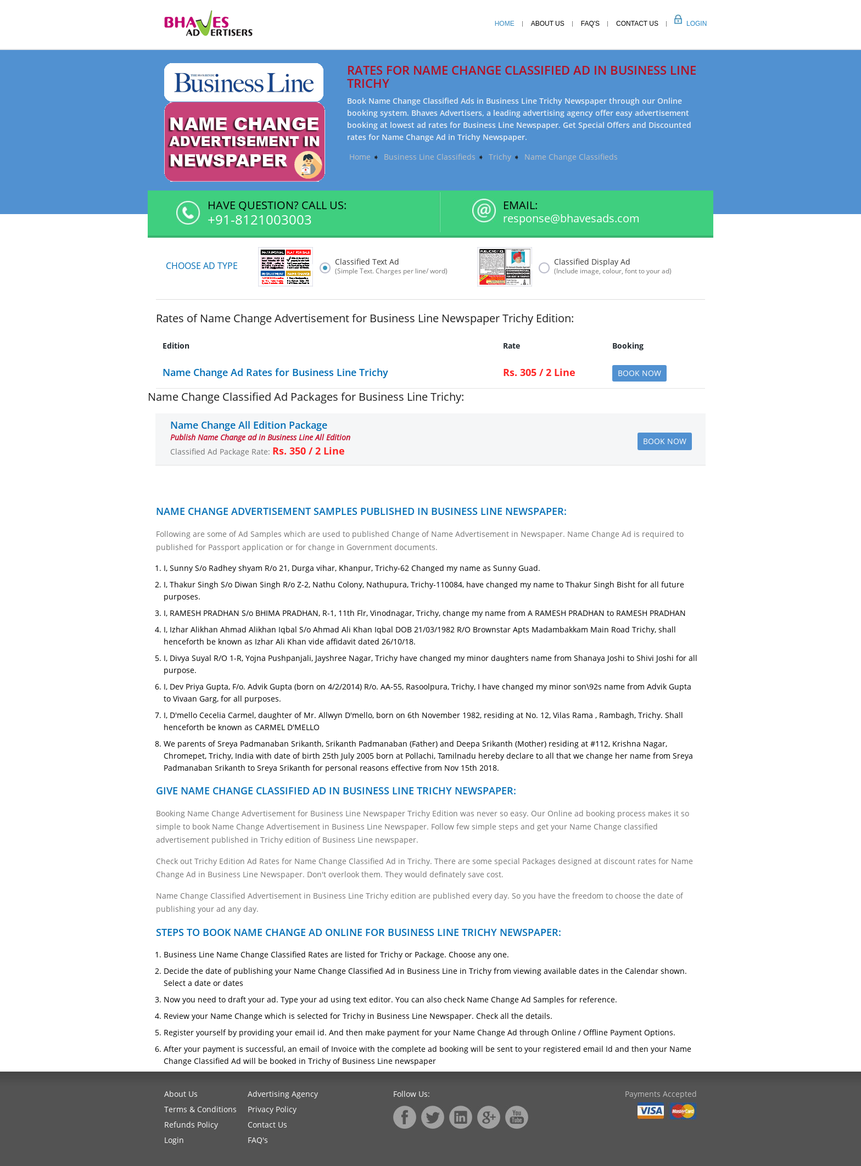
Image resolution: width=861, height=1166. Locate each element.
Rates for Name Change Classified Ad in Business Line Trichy (521, 76)
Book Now (639, 373)
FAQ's (258, 1140)
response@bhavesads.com (571, 218)
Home (505, 23)
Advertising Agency (283, 1094)
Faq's (590, 23)
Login (684, 23)
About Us (547, 23)
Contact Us (637, 23)
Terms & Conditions (200, 1109)
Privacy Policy (272, 1109)
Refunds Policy (191, 1124)
